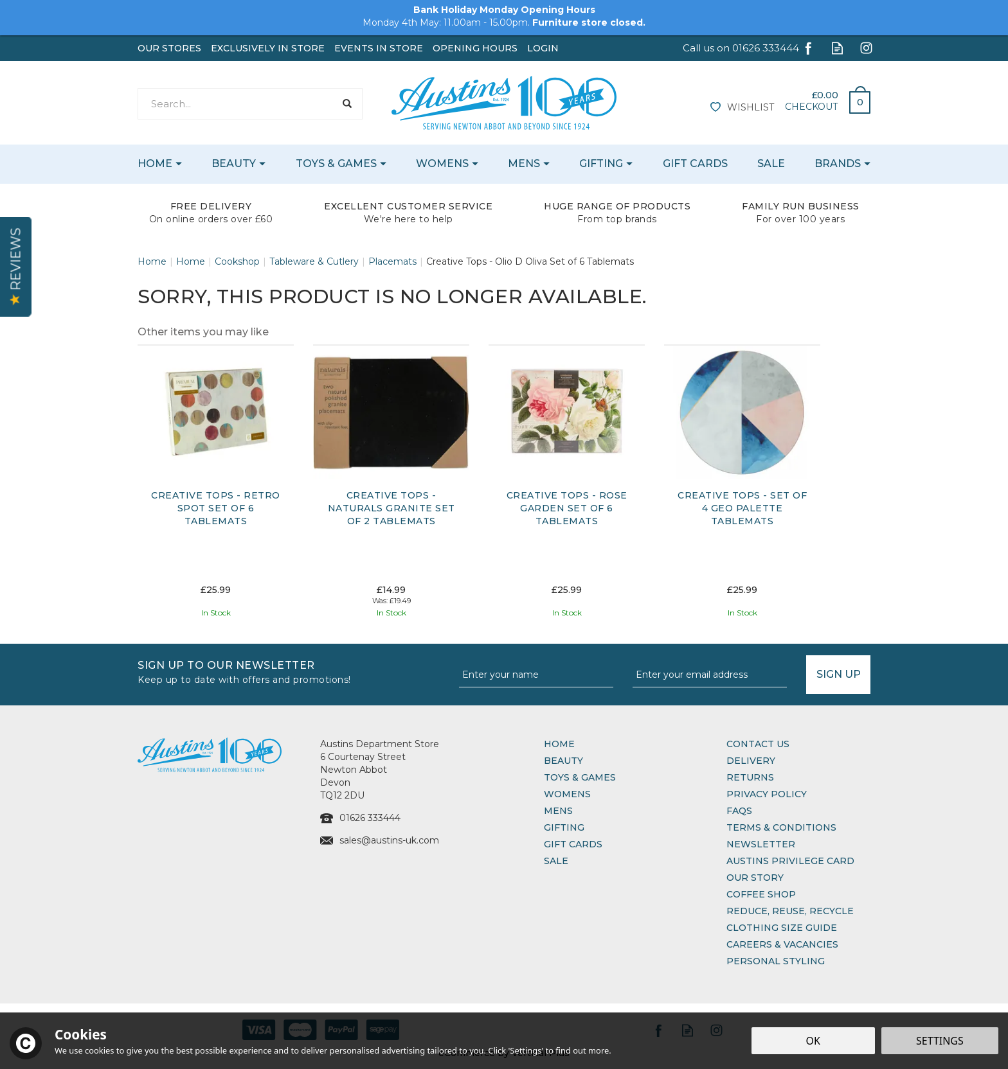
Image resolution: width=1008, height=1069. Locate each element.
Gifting (564, 827)
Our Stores (169, 48)
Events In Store (378, 48)
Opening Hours (475, 48)
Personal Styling (775, 961)
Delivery (750, 760)
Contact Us (757, 744)
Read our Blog (837, 48)
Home (559, 744)
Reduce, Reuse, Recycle (790, 911)
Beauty (563, 760)
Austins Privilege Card (790, 861)
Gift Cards (573, 844)
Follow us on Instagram (866, 48)
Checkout (811, 106)
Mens (558, 811)
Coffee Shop (761, 894)
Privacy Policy (766, 794)
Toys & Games (580, 777)
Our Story (755, 877)
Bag (855, 99)
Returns (750, 777)
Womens (567, 794)
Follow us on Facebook (808, 48)
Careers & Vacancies (782, 944)
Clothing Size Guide (781, 927)
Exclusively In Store (268, 48)
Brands (838, 163)
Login (543, 48)
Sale (556, 861)
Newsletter (760, 844)
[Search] (236, 104)
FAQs (739, 811)
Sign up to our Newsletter (293, 671)
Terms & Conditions (781, 827)
